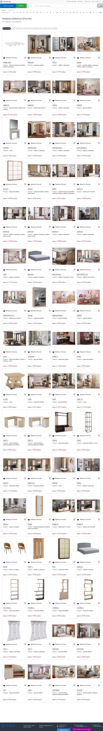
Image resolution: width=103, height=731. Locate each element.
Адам (79, 62)
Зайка (79, 315)
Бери (54, 189)
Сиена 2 (80, 567)
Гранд (30, 315)
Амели (79, 105)
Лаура (54, 440)
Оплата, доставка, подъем (29, 725)
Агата (54, 62)
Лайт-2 (30, 440)
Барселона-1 (57, 148)
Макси (5, 483)
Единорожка (57, 315)
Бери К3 (31, 231)
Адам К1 (6, 105)
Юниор (79, 690)
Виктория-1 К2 (8, 315)
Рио (53, 567)
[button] (82, 729)
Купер (5, 399)
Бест (5, 274)
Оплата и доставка (71, 1)
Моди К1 (55, 524)
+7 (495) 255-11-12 (97, 1)
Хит (4, 690)
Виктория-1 (56, 274)
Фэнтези (80, 649)
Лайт (54, 399)
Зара (5, 356)
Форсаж (55, 649)
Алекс (54, 105)
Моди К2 (80, 524)
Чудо (30, 690)
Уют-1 (5, 649)
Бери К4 (55, 231)
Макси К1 (31, 483)
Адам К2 (31, 105)
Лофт (79, 440)
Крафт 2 (55, 356)
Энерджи (55, 690)
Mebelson (7, 62)
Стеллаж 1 (7, 608)
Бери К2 (6, 231)
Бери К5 (80, 231)
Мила (79, 483)
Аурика (6, 148)
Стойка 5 (55, 608)
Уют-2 (30, 649)
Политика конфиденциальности (46, 725)
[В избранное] (25, 58)
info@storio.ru (61, 726)
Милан (5, 524)
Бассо (5, 189)
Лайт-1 (5, 440)
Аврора (30, 62)
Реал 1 (30, 567)
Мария (54, 483)
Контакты (80, 1)
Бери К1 (80, 189)
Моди (30, 524)
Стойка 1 (31, 608)
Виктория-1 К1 (82, 274)
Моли (5, 567)
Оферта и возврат (27, 727)
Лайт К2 (80, 399)
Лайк (29, 399)
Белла (30, 189)
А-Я (100, 12)
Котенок (31, 356)
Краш (79, 356)
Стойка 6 (80, 608)
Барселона (32, 148)
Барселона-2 (82, 148)
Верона (31, 274)
